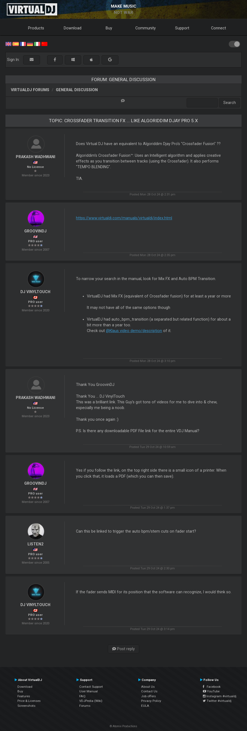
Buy (109, 28)
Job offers (148, 696)
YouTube (211, 691)
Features (23, 696)
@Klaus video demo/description (134, 330)
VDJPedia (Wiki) (90, 701)
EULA (145, 706)
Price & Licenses (29, 701)
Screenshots (26, 706)
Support (182, 28)
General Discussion (77, 90)
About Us (148, 687)
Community (145, 28)
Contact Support (91, 687)
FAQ (82, 696)
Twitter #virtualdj (217, 701)
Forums (84, 706)
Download (72, 28)
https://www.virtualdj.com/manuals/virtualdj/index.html (124, 218)
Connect (218, 28)
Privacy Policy (151, 701)
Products (36, 28)
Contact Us (149, 691)
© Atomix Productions (123, 726)
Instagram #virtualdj (219, 696)
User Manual (88, 691)
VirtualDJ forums (30, 90)
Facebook (212, 687)
